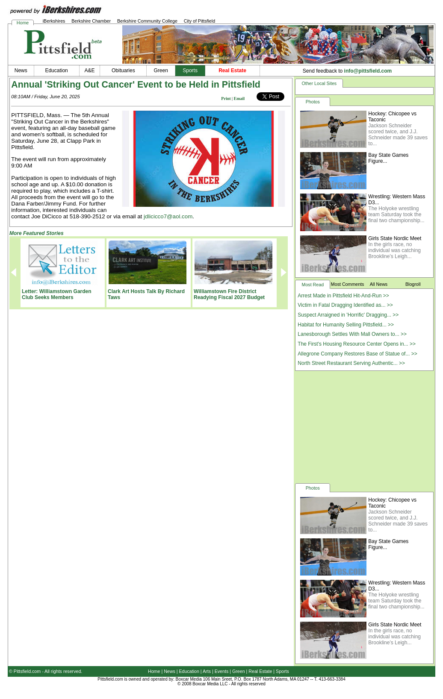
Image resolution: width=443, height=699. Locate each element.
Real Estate (260, 671)
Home (23, 22)
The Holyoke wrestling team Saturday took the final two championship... (396, 214)
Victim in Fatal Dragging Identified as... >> (345, 305)
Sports (282, 671)
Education (189, 671)
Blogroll (413, 284)
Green (238, 671)
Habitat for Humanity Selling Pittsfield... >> (346, 325)
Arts (207, 671)
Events (222, 671)
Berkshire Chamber (91, 20)
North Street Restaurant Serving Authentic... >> (351, 363)
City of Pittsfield (199, 20)
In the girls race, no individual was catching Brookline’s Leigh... (394, 250)
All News (378, 284)
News (169, 671)
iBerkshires (54, 20)
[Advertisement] (364, 426)
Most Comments (347, 284)
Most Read (313, 284)
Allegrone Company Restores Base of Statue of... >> (357, 354)
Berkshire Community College (147, 20)
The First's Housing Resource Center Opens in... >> (357, 344)
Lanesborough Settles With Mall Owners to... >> (352, 334)
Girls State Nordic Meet (394, 238)
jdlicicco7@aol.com (168, 216)
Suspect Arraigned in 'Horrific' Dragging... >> (348, 315)
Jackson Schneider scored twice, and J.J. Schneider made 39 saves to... (398, 135)
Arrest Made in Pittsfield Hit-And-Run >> (343, 296)
